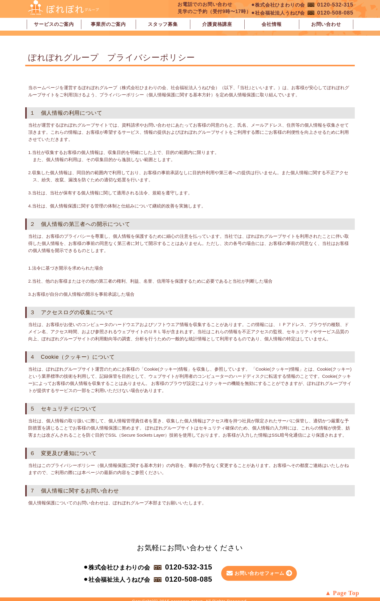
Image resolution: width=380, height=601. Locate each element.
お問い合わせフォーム (259, 573)
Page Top (346, 593)
